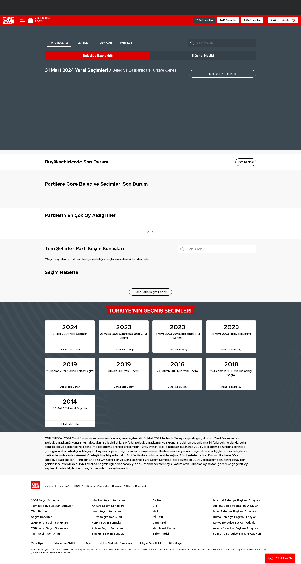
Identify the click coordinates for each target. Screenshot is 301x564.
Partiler (126, 43)
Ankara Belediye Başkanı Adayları (236, 506)
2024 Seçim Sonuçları (46, 500)
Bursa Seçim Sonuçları (107, 517)
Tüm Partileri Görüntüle (223, 74)
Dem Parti (159, 522)
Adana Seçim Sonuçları (107, 528)
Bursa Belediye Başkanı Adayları (235, 517)
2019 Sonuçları (228, 20)
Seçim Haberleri (41, 517)
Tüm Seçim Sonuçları (45, 534)
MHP (155, 511)
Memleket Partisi (163, 528)
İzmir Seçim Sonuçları (106, 511)
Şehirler (83, 43)
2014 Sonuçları (252, 20)
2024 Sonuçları (204, 20)
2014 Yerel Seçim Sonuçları (49, 528)
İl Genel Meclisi (203, 55)
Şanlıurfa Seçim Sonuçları (109, 534)
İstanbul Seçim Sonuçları (108, 500)
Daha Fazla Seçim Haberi (151, 292)
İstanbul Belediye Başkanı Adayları (236, 500)
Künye (87, 543)
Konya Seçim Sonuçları (107, 522)
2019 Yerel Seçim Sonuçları (49, 522)
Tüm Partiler (39, 511)
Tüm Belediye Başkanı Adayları (52, 506)
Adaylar (106, 43)
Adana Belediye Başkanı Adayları (235, 528)
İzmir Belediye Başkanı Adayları (234, 511)
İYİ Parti (157, 517)
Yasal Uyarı (37, 543)
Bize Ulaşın (175, 543)
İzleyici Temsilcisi (150, 543)
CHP (155, 506)
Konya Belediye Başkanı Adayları (235, 522)
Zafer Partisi (160, 534)
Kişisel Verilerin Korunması (116, 543)
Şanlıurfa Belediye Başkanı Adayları (237, 534)
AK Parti (157, 500)
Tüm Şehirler (245, 162)
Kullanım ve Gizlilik (64, 543)
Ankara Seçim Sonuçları (108, 506)
